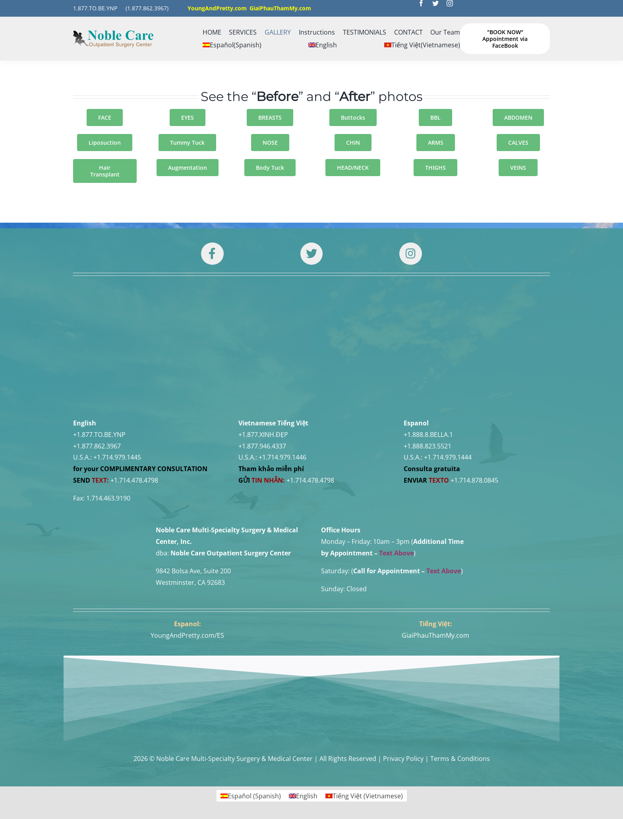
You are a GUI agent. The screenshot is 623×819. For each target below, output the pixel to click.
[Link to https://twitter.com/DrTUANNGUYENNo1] (311, 254)
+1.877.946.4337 (262, 446)
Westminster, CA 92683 (190, 582)
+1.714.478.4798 (134, 480)
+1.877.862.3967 (97, 446)
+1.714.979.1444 (448, 457)
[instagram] (450, 3)
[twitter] (435, 3)
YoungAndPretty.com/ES (187, 635)
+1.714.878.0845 (474, 480)
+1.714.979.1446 (282, 457)
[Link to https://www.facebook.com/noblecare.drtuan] (212, 254)
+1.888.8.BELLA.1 (428, 434)
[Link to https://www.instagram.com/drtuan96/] (410, 254)
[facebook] (421, 3)
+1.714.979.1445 (117, 457)
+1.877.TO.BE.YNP (99, 434)
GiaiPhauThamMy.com (435, 635)
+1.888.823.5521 (427, 446)
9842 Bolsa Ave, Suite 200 (193, 571)
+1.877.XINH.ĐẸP (263, 434)
